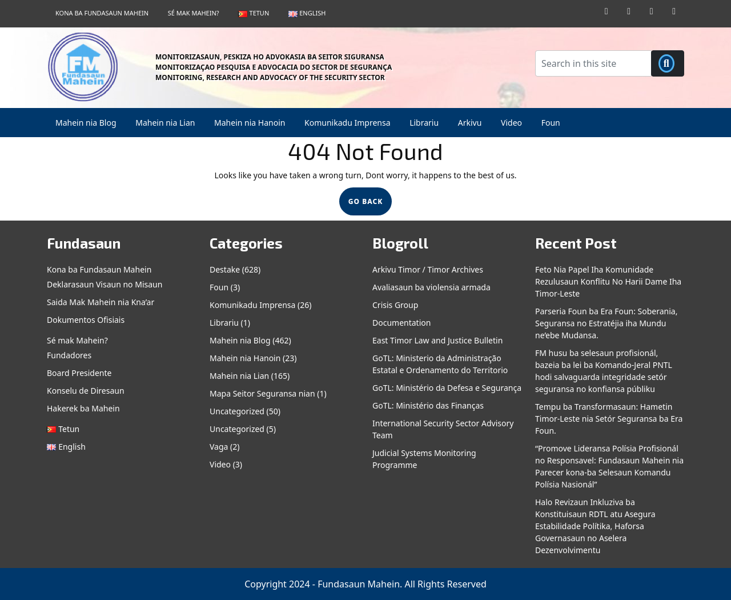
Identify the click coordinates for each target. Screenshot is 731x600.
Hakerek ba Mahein (83, 408)
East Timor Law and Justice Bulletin (437, 340)
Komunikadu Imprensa (347, 122)
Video (511, 122)
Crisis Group (395, 304)
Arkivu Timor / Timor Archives (427, 269)
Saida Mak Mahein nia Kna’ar (100, 302)
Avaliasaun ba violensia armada (431, 287)
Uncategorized (237, 411)
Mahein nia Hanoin (249, 122)
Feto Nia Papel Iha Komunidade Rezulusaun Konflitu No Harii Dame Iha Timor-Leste (608, 281)
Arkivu (470, 122)
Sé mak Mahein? (193, 13)
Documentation (401, 322)
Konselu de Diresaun (85, 390)
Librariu (424, 122)
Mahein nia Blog (86, 122)
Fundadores (69, 355)
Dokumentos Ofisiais (85, 319)
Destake (225, 269)
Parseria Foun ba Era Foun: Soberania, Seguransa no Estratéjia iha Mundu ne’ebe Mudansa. (606, 323)
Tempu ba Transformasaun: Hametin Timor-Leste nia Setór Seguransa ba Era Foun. (608, 418)
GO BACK (370, 204)
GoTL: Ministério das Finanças (428, 405)
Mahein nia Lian (165, 122)
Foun (550, 122)
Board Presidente (79, 372)
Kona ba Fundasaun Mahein (101, 13)
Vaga (219, 446)
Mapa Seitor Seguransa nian (262, 393)
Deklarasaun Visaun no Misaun (104, 284)
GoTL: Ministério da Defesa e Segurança (446, 387)
